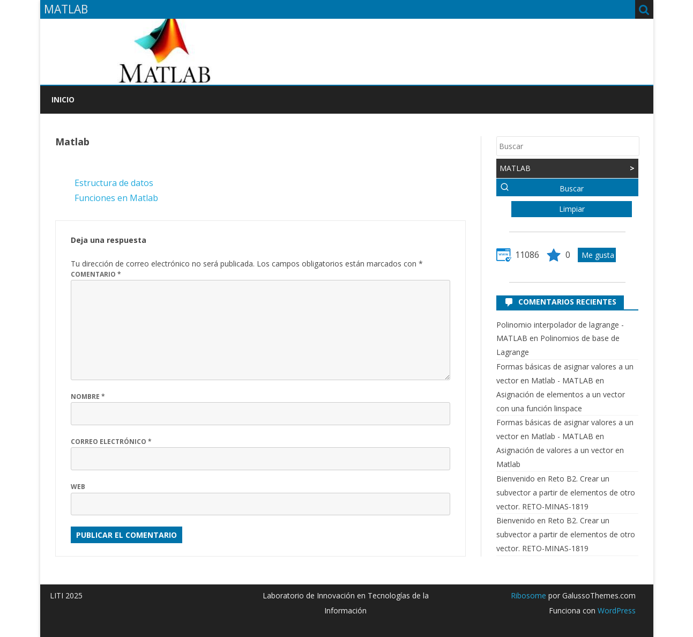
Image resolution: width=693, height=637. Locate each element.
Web (78, 486)
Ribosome (528, 595)
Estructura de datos (113, 183)
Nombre (88, 396)
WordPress (615, 610)
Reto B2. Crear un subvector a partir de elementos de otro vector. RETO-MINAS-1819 (565, 492)
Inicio (62, 99)
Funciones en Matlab (116, 198)
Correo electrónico (111, 441)
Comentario (96, 274)
